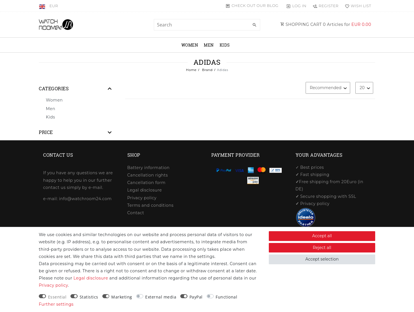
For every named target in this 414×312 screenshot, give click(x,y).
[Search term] (207, 24)
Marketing (121, 297)
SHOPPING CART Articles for (325, 24)
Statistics (89, 297)
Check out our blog (254, 5)
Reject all (322, 247)
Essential (57, 297)
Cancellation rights (147, 175)
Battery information (148, 167)
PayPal (196, 297)
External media (160, 297)
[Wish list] (356, 6)
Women (189, 45)
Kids (225, 45)
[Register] (325, 6)
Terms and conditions (150, 205)
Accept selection (322, 259)
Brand (206, 70)
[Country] (43, 6)
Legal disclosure (144, 190)
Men (209, 45)
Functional (226, 297)
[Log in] (296, 6)
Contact (135, 212)
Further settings (56, 304)
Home (191, 70)
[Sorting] (328, 88)
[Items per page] (364, 88)
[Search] (254, 25)
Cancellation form (146, 182)
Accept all (322, 235)
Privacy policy (142, 197)
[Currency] (54, 6)
